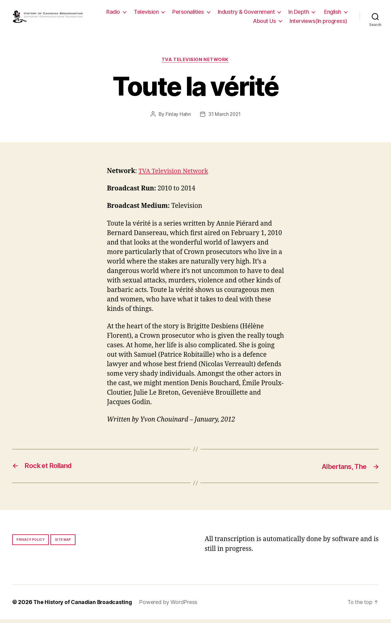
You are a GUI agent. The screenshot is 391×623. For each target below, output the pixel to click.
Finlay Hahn (177, 118)
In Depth (331, 13)
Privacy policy (30, 543)
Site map (63, 543)
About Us (264, 22)
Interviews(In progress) (318, 22)
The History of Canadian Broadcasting (83, 606)
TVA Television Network (195, 63)
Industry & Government (278, 13)
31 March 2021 (224, 118)
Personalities (220, 13)
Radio (145, 13)
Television (178, 13)
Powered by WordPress (171, 606)
